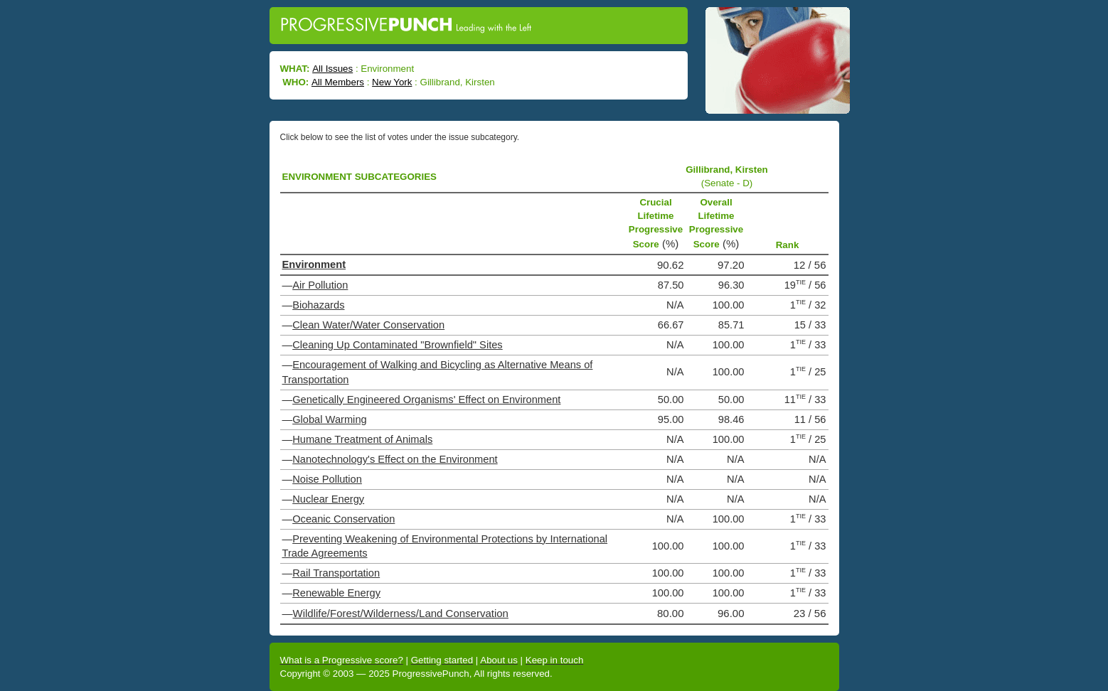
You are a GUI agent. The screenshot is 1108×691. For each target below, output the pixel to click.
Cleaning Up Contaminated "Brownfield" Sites (397, 344)
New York (392, 82)
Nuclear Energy (328, 499)
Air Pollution (320, 285)
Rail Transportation (336, 573)
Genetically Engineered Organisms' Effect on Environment (426, 399)
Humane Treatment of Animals (362, 439)
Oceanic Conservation (343, 519)
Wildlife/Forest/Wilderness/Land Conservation (400, 613)
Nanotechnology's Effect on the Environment (395, 459)
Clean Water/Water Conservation (368, 325)
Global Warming (329, 419)
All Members (337, 82)
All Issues (332, 68)
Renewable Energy (336, 593)
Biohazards (318, 305)
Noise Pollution (327, 479)
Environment (314, 264)
